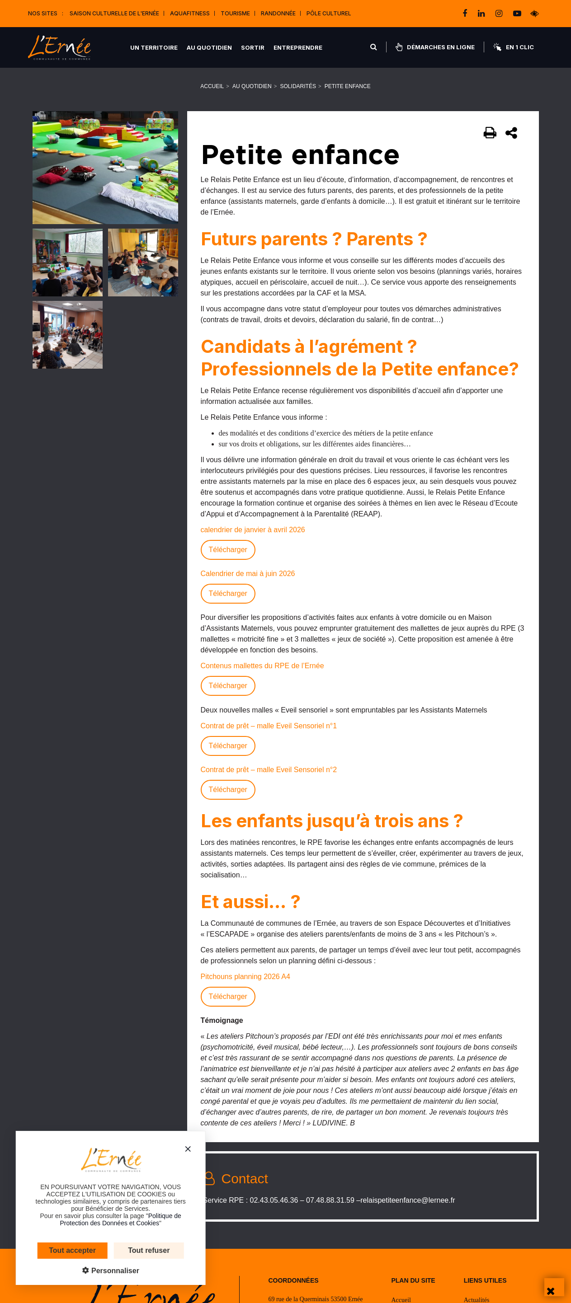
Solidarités (298, 86)
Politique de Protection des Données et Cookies (106, 1219)
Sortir (252, 47)
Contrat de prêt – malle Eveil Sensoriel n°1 (269, 726)
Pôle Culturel (329, 13)
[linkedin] (482, 13)
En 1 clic (513, 47)
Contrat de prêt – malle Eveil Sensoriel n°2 (269, 769)
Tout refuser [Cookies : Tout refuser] (135, 1250)
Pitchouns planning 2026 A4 (245, 976)
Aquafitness (190, 13)
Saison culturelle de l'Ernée (114, 13)
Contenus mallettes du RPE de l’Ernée (262, 666)
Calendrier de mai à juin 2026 (248, 573)
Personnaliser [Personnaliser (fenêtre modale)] (100, 1271)
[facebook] (465, 13)
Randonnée (278, 13)
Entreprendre (298, 47)
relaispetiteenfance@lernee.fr (407, 1200)
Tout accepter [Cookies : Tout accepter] (58, 1250)
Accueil (212, 86)
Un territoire (154, 47)
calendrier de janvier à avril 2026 (253, 530)
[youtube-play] (517, 13)
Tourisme (235, 13)
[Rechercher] (373, 47)
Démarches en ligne (435, 47)
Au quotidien (209, 47)
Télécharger (228, 549)
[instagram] (499, 13)
